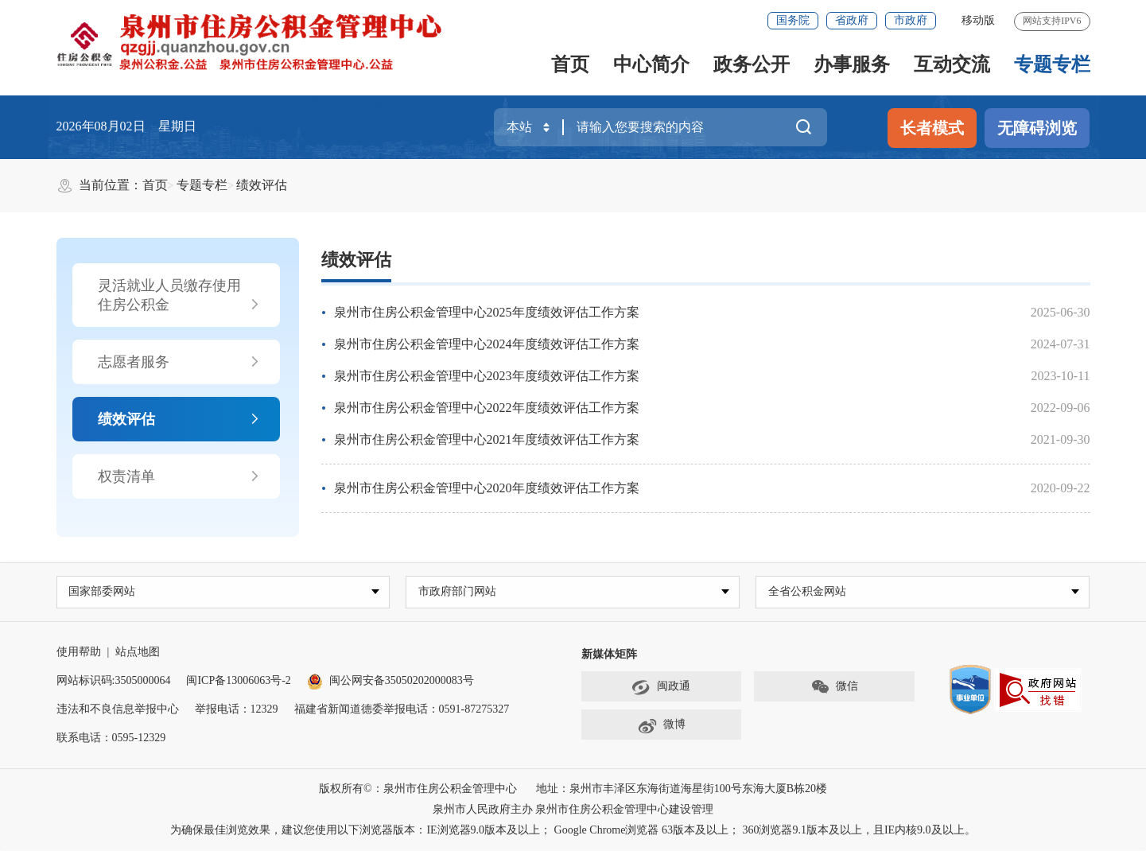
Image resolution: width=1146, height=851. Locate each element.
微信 (834, 688)
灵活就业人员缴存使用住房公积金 (179, 296)
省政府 (851, 20)
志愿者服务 (179, 361)
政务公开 (751, 64)
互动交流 (952, 64)
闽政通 (660, 688)
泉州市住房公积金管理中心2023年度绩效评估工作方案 (486, 376)
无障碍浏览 (1037, 128)
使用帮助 (78, 653)
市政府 (910, 20)
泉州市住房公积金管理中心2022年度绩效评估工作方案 (486, 407)
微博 (661, 726)
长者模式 (932, 128)
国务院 (793, 20)
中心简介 (651, 64)
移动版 (978, 20)
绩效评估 (261, 185)
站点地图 (137, 653)
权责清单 (179, 476)
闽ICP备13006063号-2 (238, 681)
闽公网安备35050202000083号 (390, 681)
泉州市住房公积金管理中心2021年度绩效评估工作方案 (486, 439)
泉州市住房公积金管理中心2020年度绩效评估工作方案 (486, 488)
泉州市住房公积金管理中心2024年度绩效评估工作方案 (486, 344)
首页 (570, 64)
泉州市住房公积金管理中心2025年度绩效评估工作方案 (486, 312)
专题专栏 (1052, 64)
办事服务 (852, 64)
